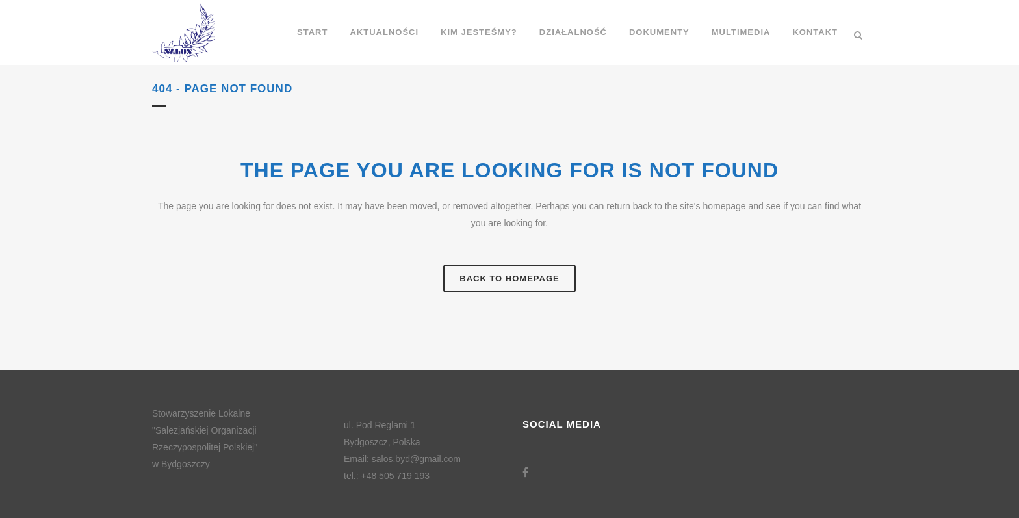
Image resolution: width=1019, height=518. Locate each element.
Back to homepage (509, 278)
